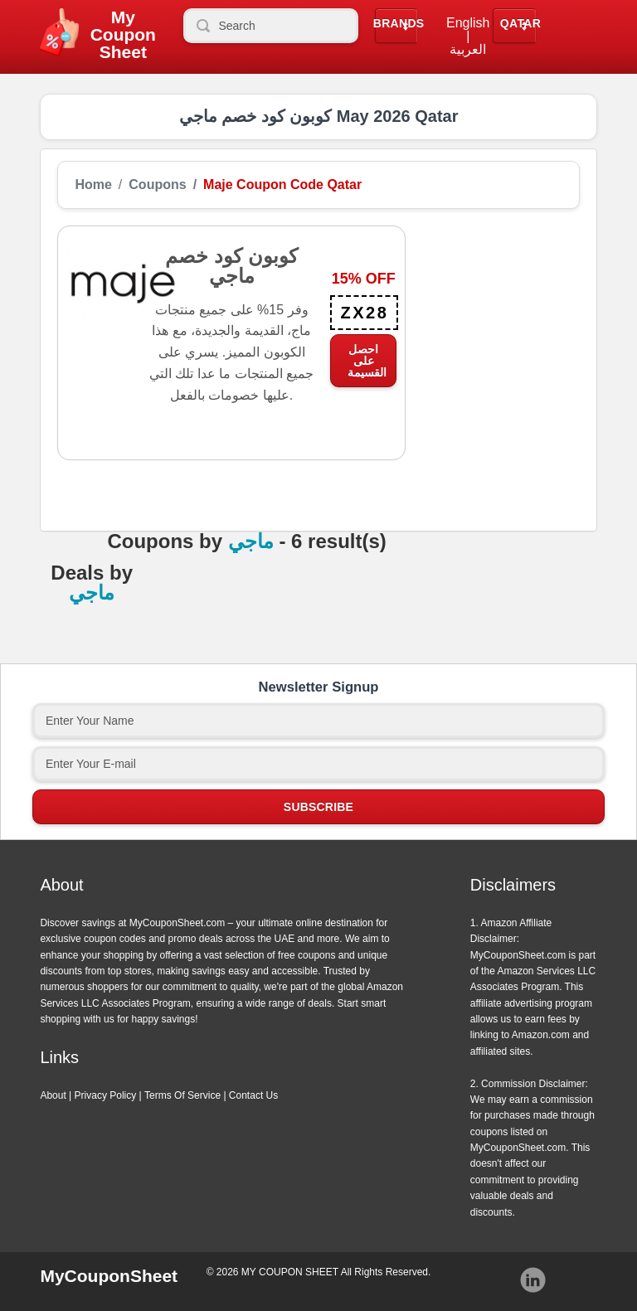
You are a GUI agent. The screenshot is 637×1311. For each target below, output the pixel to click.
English (467, 23)
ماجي (251, 541)
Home (93, 185)
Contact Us (253, 1095)
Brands (399, 23)
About (53, 1095)
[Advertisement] (493, 308)
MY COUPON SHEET (289, 1272)
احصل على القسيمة (367, 360)
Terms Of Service (182, 1095)
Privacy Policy (106, 1095)
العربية (468, 49)
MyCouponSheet (108, 1275)
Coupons (157, 185)
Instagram (533, 1280)
